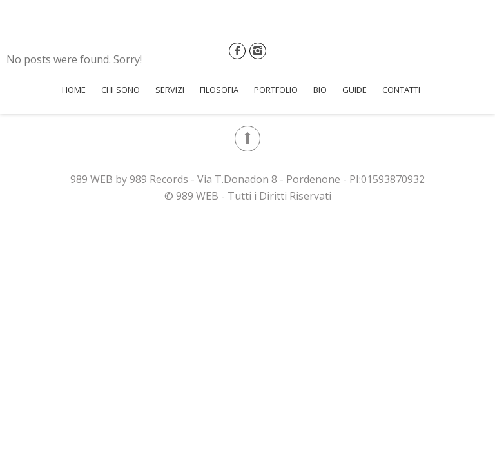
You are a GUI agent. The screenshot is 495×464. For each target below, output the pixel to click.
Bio (320, 89)
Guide (354, 89)
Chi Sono (120, 89)
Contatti (401, 89)
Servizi (169, 89)
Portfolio (276, 89)
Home (74, 89)
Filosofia (219, 89)
